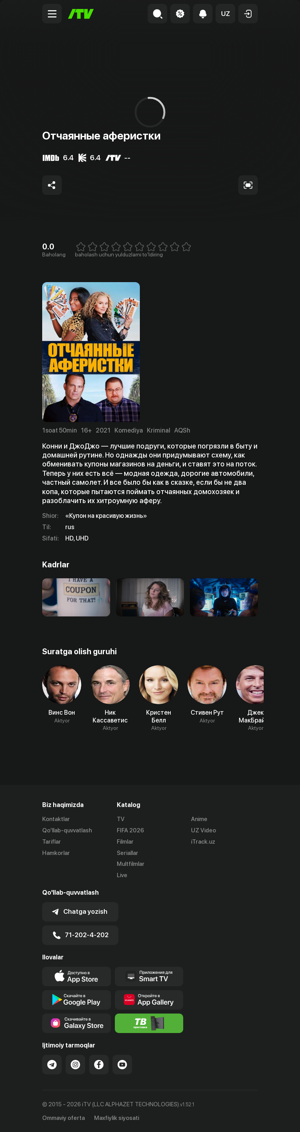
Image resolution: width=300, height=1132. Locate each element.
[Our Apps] (149, 976)
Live (122, 875)
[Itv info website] (149, 1023)
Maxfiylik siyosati (116, 1117)
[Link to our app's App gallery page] (149, 1000)
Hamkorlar (56, 853)
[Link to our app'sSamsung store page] (76, 1023)
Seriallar (127, 853)
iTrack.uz (203, 841)
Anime (199, 819)
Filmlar (125, 841)
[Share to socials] (52, 185)
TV (121, 819)
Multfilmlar (131, 863)
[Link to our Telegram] (52, 1064)
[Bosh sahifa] (81, 13)
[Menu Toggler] (52, 13)
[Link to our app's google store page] (76, 1000)
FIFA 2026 (130, 830)
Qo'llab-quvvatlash (67, 830)
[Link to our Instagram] (75, 1064)
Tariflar (51, 841)
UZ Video (203, 830)
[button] (225, 13)
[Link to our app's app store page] (76, 976)
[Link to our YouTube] (122, 1064)
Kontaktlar (56, 819)
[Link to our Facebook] (99, 1064)
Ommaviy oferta (63, 1117)
